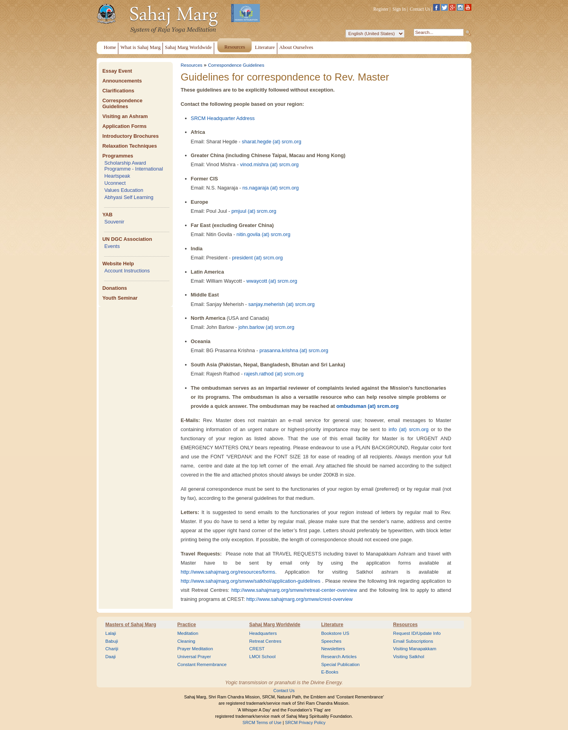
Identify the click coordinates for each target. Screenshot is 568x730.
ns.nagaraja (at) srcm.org (270, 188)
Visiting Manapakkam (415, 648)
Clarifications (118, 91)
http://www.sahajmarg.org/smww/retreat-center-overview (294, 590)
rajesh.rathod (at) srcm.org (274, 374)
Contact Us (420, 9)
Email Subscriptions (413, 641)
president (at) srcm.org (257, 258)
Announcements (122, 81)
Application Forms (124, 126)
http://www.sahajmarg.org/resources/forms (228, 572)
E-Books (329, 672)
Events (112, 246)
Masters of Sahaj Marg (130, 624)
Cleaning (186, 641)
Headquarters (263, 633)
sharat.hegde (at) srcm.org (271, 141)
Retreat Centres (265, 641)
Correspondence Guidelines (122, 103)
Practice (186, 624)
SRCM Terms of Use (262, 722)
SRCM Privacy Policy (305, 722)
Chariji (111, 648)
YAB (107, 215)
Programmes (117, 156)
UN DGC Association (127, 239)
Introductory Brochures (130, 136)
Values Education (123, 190)
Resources (191, 65)
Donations (114, 288)
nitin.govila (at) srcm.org (264, 234)
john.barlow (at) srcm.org (267, 327)
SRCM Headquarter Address (223, 118)
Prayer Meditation (195, 648)
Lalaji (110, 633)
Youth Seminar (119, 298)
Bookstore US (335, 633)
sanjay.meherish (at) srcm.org (281, 304)
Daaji (110, 656)
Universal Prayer (194, 656)
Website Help (118, 263)
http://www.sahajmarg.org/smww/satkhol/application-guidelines (250, 581)
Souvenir (114, 222)
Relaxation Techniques (129, 146)
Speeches (331, 641)
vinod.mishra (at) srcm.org (269, 164)
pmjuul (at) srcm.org (254, 211)
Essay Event (117, 71)
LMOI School (262, 656)
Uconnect (114, 183)
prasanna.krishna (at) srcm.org (294, 350)
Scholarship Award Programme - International (133, 166)
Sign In (399, 9)
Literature (332, 624)
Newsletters (333, 648)
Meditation (187, 633)
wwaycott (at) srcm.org (272, 281)
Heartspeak (117, 176)
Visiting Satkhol (408, 656)
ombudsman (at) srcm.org (367, 406)
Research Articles (339, 656)
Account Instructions (126, 271)
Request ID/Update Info (417, 633)
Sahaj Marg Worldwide (274, 624)
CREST (257, 648)
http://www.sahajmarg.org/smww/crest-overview (299, 599)
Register (381, 9)
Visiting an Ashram (125, 116)
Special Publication (340, 664)
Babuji (111, 641)
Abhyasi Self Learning (128, 197)
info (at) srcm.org (408, 429)
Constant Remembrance (201, 664)
